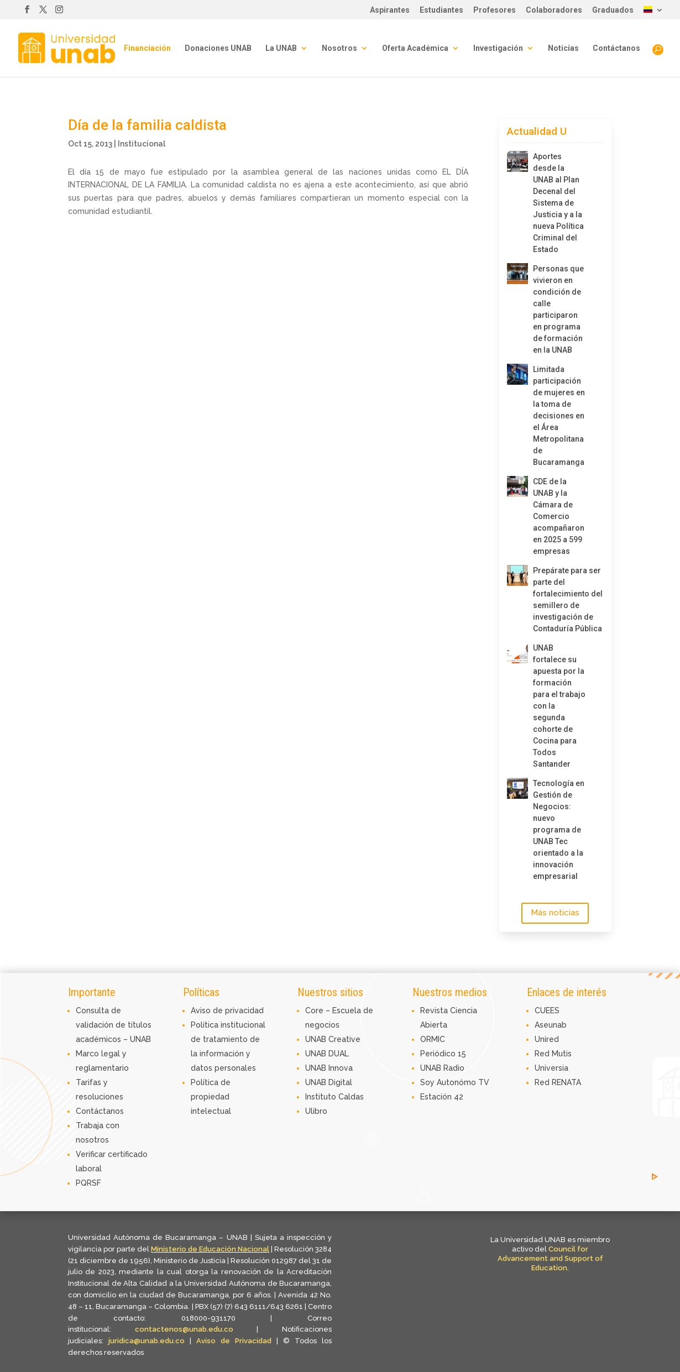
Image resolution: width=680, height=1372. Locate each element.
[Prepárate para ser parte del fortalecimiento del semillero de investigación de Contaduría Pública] (517, 575)
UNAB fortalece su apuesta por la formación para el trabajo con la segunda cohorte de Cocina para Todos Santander (559, 705)
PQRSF (88, 1183)
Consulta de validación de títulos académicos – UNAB (113, 1025)
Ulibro (316, 1111)
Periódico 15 (443, 1053)
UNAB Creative (332, 1039)
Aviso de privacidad (227, 1010)
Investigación (498, 48)
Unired (547, 1039)
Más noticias (555, 913)
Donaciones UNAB (218, 48)
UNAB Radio (442, 1068)
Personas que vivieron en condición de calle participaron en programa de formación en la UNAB (558, 309)
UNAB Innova (329, 1068)
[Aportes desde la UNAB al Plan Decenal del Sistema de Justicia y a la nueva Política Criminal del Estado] (517, 161)
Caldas (351, 1096)
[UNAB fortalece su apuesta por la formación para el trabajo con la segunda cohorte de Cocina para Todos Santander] (517, 652)
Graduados (613, 10)
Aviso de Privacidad (236, 1341)
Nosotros (339, 48)
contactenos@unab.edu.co (184, 1329)
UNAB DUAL (327, 1053)
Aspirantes (390, 10)
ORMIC (432, 1039)
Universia (551, 1068)
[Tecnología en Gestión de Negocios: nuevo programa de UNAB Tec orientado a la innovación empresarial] (517, 788)
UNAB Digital (328, 1082)
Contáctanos (616, 48)
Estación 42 (441, 1096)
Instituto (321, 1096)
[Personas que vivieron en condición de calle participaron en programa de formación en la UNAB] (517, 273)
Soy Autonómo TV (454, 1082)
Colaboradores (554, 10)
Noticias (563, 48)
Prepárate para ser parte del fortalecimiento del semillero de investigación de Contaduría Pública (560, 599)
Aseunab (551, 1024)
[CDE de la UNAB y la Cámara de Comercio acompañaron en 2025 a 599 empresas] (517, 486)
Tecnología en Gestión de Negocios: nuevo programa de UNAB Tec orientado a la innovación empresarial (558, 830)
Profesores (494, 10)
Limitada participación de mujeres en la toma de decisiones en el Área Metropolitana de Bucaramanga (559, 416)
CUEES (547, 1010)
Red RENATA (558, 1082)
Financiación (147, 48)
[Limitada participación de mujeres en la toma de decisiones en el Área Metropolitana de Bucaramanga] (517, 374)
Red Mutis (553, 1053)
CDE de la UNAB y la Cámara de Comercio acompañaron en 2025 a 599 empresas (558, 516)
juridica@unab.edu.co (146, 1341)
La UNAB (281, 48)
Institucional (141, 143)
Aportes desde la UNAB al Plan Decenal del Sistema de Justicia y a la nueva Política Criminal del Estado (558, 203)
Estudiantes (441, 10)
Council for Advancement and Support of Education (550, 1258)
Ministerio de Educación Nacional (210, 1249)
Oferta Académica (415, 48)
